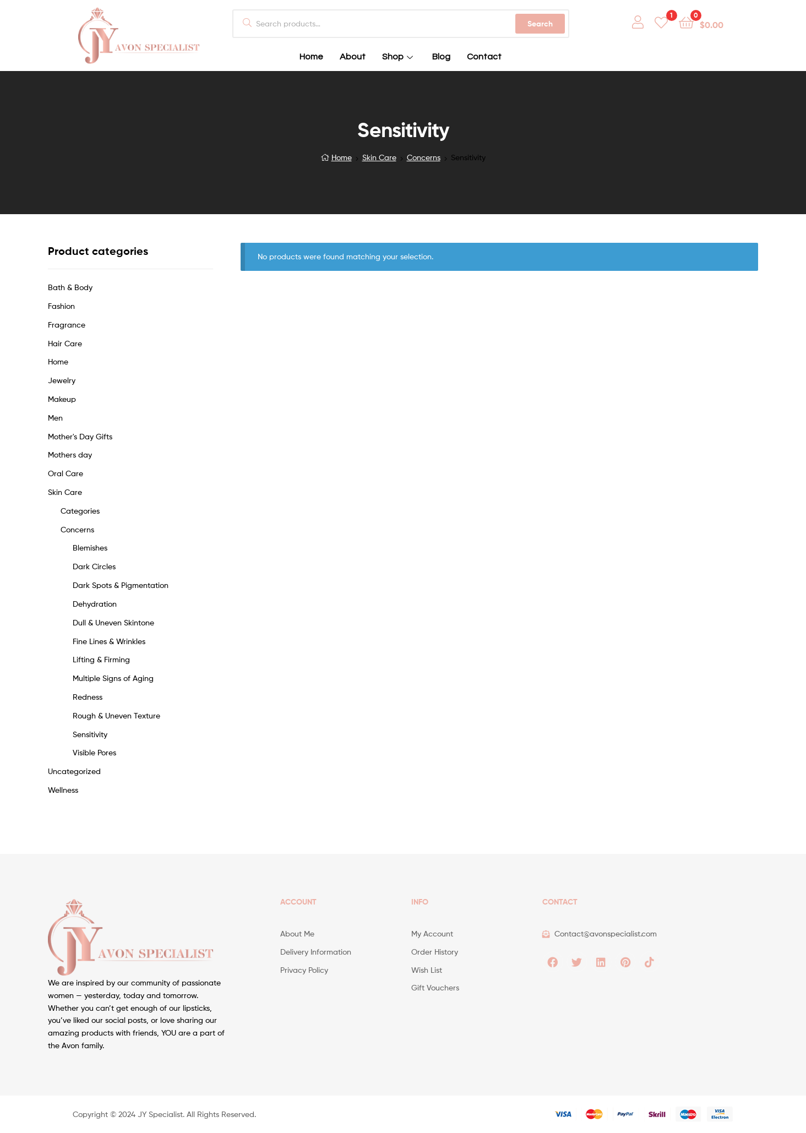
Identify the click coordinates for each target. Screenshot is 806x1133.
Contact (484, 56)
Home (311, 56)
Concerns (423, 157)
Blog (441, 56)
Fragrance (66, 324)
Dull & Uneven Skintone (113, 622)
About (353, 56)
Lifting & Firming (101, 659)
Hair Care (65, 343)
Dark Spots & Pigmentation (120, 585)
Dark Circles (94, 566)
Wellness (63, 789)
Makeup (62, 399)
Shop (399, 56)
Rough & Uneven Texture (116, 715)
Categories (80, 510)
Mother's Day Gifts (80, 436)
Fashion (61, 306)
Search (540, 24)
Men (55, 417)
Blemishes (90, 547)
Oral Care (65, 473)
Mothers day (70, 454)
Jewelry (61, 380)
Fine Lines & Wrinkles (109, 641)
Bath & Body (70, 287)
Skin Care (379, 157)
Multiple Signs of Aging (113, 678)
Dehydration (95, 603)
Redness (87, 696)
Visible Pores (94, 752)
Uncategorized (74, 771)
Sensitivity (90, 734)
